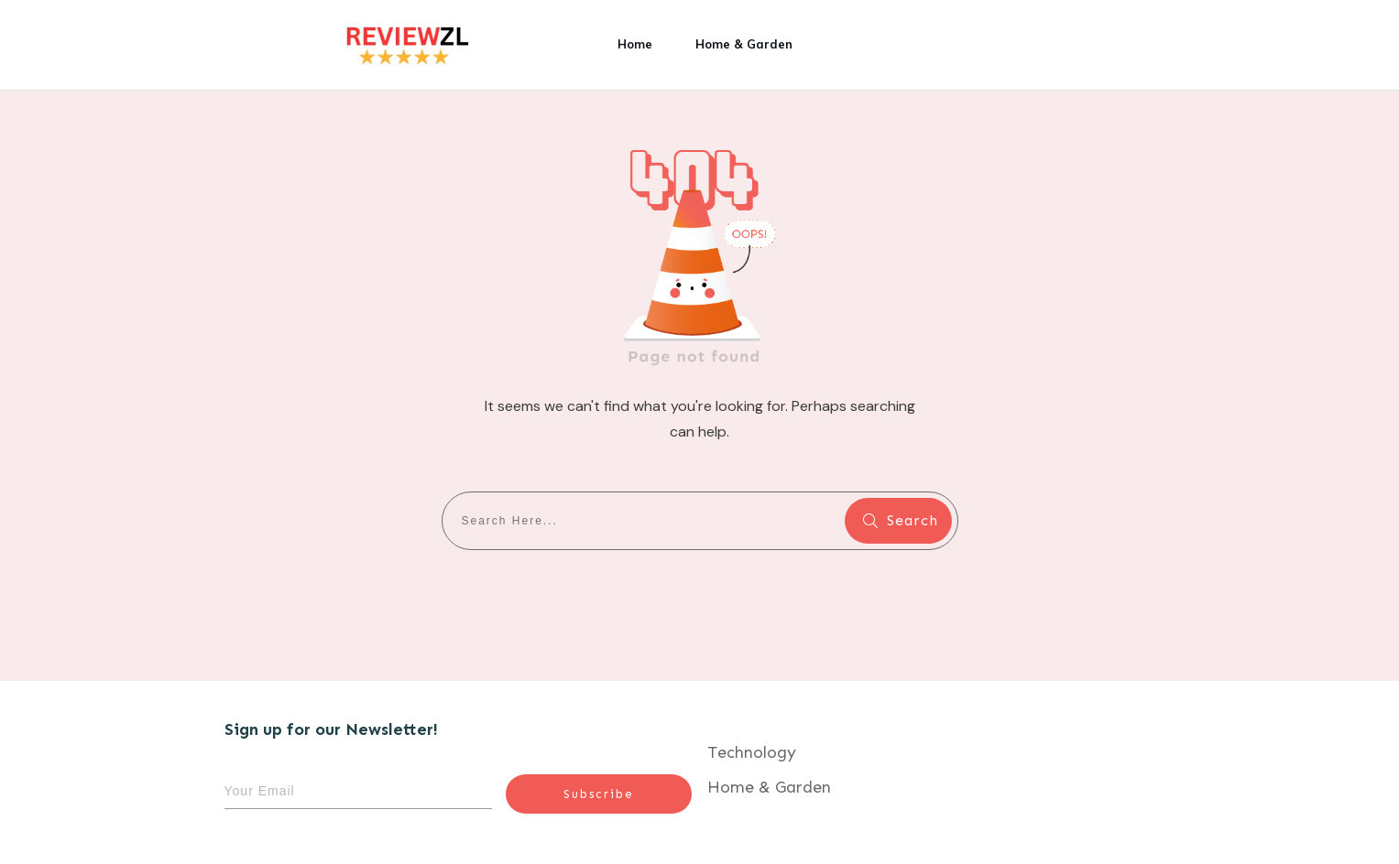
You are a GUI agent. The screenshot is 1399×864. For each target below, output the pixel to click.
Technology (751, 752)
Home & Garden (769, 787)
